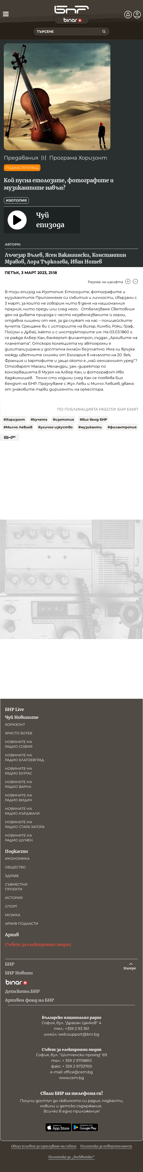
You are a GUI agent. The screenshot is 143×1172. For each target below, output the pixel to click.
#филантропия (122, 427)
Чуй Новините (22, 717)
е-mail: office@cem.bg (71, 1072)
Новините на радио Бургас (18, 770)
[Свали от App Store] (58, 1127)
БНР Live (14, 709)
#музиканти (90, 427)
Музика (12, 915)
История (14, 898)
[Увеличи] (128, 281)
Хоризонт (15, 724)
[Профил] (137, 15)
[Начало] (71, 10)
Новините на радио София (18, 744)
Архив (12, 934)
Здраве (12, 876)
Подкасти (16, 851)
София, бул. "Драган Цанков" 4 (71, 1023)
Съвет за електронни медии (38, 944)
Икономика (17, 858)
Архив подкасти (21, 923)
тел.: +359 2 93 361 (71, 1028)
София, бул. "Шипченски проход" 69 (71, 1055)
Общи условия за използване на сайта (43, 1146)
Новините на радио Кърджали (22, 811)
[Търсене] (104, 31)
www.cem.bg (71, 1077)
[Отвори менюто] (5, 14)
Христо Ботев (18, 733)
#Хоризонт (14, 419)
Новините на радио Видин (18, 797)
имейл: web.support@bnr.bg (71, 1034)
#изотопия (63, 419)
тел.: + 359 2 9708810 (71, 1060)
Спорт (11, 906)
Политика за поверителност (106, 1146)
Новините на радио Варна (18, 784)
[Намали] (135, 281)
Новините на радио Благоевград (24, 757)
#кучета (39, 419)
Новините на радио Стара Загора (24, 824)
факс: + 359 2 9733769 (71, 1066)
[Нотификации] (128, 15)
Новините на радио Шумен (19, 837)
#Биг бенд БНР (93, 419)
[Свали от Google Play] (85, 1127)
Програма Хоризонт (78, 158)
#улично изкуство (55, 427)
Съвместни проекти (16, 886)
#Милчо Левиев (18, 427)
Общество (15, 867)
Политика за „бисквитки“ (71, 1157)
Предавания (21, 158)
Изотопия (16, 200)
